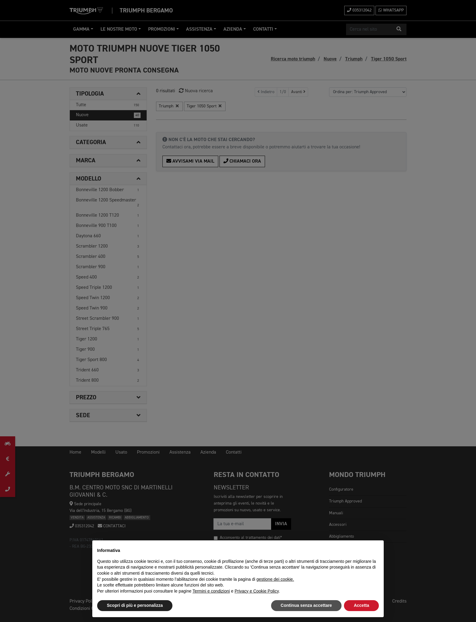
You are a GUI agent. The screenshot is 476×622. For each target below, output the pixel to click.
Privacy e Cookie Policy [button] (257, 591)
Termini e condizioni (211, 591)
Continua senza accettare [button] (306, 605)
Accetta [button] (361, 605)
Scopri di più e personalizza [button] (135, 605)
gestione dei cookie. (275, 579)
